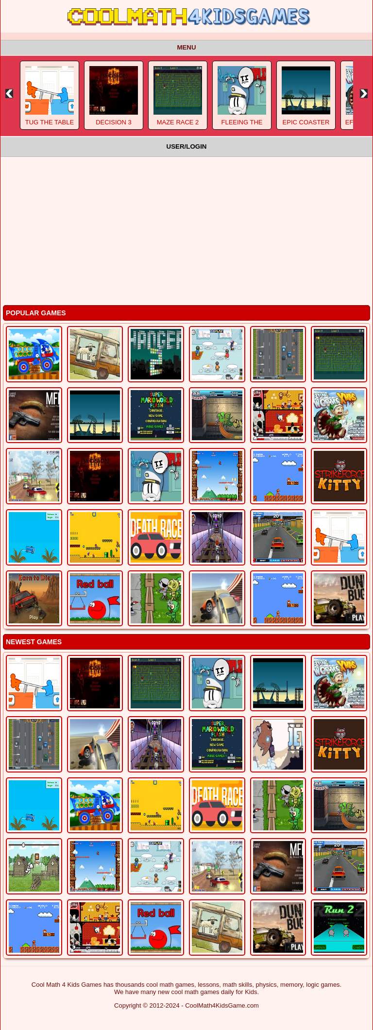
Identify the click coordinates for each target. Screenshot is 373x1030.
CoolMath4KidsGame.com (222, 1005)
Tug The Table (49, 122)
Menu (186, 47)
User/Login (187, 146)
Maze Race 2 (178, 122)
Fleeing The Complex (241, 126)
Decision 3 (114, 122)
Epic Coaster (306, 122)
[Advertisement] (186, 230)
